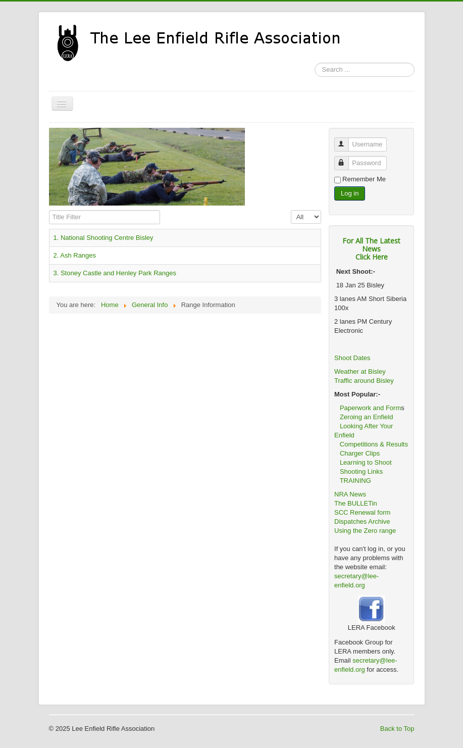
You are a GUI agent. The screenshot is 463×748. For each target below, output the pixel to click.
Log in (349, 193)
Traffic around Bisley (364, 380)
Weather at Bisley (360, 371)
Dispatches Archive (362, 521)
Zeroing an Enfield (366, 417)
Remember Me (364, 179)
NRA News (350, 494)
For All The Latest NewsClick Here (371, 249)
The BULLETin (355, 503)
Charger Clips (360, 453)
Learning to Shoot (366, 462)
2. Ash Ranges (75, 255)
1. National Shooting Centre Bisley (103, 237)
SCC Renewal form (362, 512)
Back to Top (397, 728)
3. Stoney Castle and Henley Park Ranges (115, 273)
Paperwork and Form (370, 408)
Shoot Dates (353, 358)
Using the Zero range (365, 530)
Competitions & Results (371, 444)
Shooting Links (361, 471)
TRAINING (355, 480)
